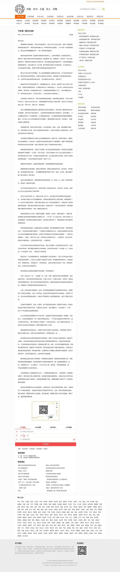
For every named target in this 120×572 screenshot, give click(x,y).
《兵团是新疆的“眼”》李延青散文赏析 (89, 39)
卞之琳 (49, 517)
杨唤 (57, 517)
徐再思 (25, 525)
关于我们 (49, 560)
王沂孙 (47, 528)
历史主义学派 (82, 33)
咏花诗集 (70, 17)
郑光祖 (97, 522)
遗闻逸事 (80, 122)
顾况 (51, 520)
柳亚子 (57, 530)
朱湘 (34, 517)
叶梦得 (27, 528)
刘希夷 (82, 522)
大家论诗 (43, 23)
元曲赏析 (68, 20)
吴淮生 (45, 533)
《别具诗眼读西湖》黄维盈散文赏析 (88, 36)
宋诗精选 (92, 20)
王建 (48, 522)
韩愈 (18, 507)
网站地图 (101, 1)
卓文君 (19, 525)
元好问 (25, 522)
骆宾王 (100, 507)
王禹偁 (45, 504)
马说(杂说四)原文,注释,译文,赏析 (55, 468)
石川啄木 (46, 530)
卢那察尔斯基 (82, 85)
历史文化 (80, 17)
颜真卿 (90, 507)
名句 (35, 9)
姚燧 (81, 528)
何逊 (22, 530)
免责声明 (54, 560)
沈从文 (62, 530)
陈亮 (51, 515)
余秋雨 (83, 530)
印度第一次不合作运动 (84, 73)
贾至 (90, 515)
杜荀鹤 (19, 512)
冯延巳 (42, 515)
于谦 (48, 512)
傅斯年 (56, 533)
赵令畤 (44, 522)
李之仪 (32, 515)
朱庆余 (30, 522)
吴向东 (73, 530)
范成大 (83, 509)
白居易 (27, 501)
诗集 (28, 9)
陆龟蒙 (25, 520)
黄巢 (18, 530)
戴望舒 (25, 517)
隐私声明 (60, 560)
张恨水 (100, 533)
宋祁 (37, 515)
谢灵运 (97, 520)
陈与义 (47, 515)
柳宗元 (23, 507)
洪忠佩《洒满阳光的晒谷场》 (31, 457)
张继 (26, 509)
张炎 (95, 525)
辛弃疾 (70, 501)
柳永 (28, 507)
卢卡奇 (80, 94)
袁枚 (72, 512)
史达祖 (56, 520)
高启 (76, 533)
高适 (46, 509)
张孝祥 (56, 515)
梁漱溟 (61, 533)
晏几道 (66, 507)
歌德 (91, 517)
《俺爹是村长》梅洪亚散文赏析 (87, 42)
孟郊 (60, 501)
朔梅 (87, 530)
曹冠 (59, 525)
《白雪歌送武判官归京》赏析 (26, 485)
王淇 (90, 512)
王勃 (80, 501)
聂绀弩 (52, 530)
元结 (89, 520)
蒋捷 (28, 515)
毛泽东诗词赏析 (95, 107)
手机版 (71, 34)
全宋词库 (52, 563)
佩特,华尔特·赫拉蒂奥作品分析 (27, 465)
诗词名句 (66, 563)
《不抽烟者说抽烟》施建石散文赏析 (88, 51)
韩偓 (29, 520)
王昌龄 (48, 507)
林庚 (60, 528)
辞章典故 (71, 563)
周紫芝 (73, 525)
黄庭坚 (65, 504)
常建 (93, 520)
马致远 (56, 509)
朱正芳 (19, 533)
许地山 (92, 530)
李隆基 (95, 507)
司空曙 (70, 520)
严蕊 (64, 528)
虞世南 (80, 507)
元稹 (24, 504)
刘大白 (62, 517)
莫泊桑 (58, 522)
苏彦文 (77, 522)
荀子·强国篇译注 (23, 468)
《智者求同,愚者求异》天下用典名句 (56, 479)
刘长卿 (92, 501)
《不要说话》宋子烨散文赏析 (86, 48)
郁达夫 (32, 530)
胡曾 (65, 509)
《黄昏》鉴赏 (22, 488)
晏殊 (50, 504)
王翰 (74, 504)
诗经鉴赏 (76, 23)
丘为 (34, 522)
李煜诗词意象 (82, 107)
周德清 (30, 525)
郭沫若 (30, 517)
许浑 (31, 504)
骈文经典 (101, 20)
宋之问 (70, 504)
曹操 (31, 507)
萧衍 (47, 525)
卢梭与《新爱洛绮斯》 (84, 88)
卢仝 (22, 528)
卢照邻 (19, 515)
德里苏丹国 (49, 471)
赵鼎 (82, 525)
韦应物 (51, 501)
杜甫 (41, 501)
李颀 (99, 512)
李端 (65, 520)
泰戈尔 (27, 530)
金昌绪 (80, 515)
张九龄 (50, 509)
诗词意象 (56, 563)
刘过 (65, 515)
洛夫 (67, 517)
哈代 (41, 530)
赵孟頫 (67, 522)
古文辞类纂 (81, 128)
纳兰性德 (90, 504)
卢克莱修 (80, 97)
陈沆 (47, 520)
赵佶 (99, 528)
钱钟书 (71, 533)
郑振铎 (66, 533)
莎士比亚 (25, 536)
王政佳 (35, 533)
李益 (94, 515)
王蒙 (37, 530)
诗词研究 (52, 23)
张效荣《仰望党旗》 (52, 482)
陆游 (31, 501)
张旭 (37, 528)
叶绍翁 (86, 512)
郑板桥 (100, 509)
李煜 (100, 504)
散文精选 (35, 20)
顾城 (87, 517)
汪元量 (43, 520)
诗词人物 (35, 23)
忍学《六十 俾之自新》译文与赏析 (28, 482)
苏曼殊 (19, 536)
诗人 (48, 9)
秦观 (61, 507)
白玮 (96, 530)
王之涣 (79, 504)
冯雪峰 (75, 517)
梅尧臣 (54, 504)
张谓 (51, 525)
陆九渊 (58, 512)
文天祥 (19, 522)
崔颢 (83, 501)
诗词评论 (27, 23)
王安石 (36, 501)
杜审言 (75, 501)
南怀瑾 (51, 533)
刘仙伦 (32, 528)
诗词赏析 (50, 17)
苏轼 (22, 501)
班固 (95, 528)
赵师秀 (80, 512)
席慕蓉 (39, 517)
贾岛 (85, 507)
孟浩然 (45, 501)
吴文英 (25, 512)
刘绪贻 (25, 533)
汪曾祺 (53, 522)
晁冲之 (64, 525)
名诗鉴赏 (101, 23)
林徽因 (78, 530)
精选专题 (95, 1)
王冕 (72, 522)
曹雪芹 (78, 509)
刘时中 (39, 525)
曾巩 (33, 520)
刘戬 (18, 509)
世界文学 (100, 17)
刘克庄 (75, 520)
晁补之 (70, 515)
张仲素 (19, 517)
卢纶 (95, 509)
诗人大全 (20, 497)
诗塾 (55, 9)
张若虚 (95, 512)
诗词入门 (19, 23)
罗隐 (42, 509)
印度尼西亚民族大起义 (84, 79)
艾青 (54, 517)
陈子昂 (61, 509)
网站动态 (70, 560)
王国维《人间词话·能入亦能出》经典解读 (58, 485)
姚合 (39, 512)
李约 (22, 509)
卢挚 (34, 525)
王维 (87, 501)
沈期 (18, 528)
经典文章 (93, 128)
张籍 (98, 515)
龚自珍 (30, 512)
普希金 (19, 520)
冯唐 (63, 522)
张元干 (61, 515)
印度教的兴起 (82, 76)
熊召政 (30, 533)
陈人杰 (42, 528)
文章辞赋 (30, 17)
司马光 (91, 528)
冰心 (70, 517)
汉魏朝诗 (68, 23)
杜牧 (28, 504)
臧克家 (75, 515)
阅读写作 (90, 17)
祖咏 (76, 512)
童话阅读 (60, 20)
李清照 (84, 504)
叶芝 (80, 517)
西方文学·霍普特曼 (23, 473)
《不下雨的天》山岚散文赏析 (86, 57)
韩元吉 (52, 528)
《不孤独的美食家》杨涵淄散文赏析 (88, 54)
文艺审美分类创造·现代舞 (53, 473)
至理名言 (60, 17)
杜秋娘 (64, 512)
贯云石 (87, 522)
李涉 (73, 528)
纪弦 (83, 517)
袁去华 (61, 520)
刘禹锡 (19, 504)
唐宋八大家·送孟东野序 (52, 465)
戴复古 (100, 525)
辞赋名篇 (19, 20)
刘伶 (77, 528)
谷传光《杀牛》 (22, 471)
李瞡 (24, 515)
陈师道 (80, 533)
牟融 (73, 509)
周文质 (92, 522)
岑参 (43, 507)
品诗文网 (20, 17)
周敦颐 (35, 512)
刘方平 (86, 515)
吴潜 (91, 525)
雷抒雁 (96, 517)
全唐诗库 (47, 563)
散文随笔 (76, 20)
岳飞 (30, 509)
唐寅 (38, 509)
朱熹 (34, 509)
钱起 (96, 501)
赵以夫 (39, 522)
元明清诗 (60, 23)
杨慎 (68, 512)
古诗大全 (40, 17)
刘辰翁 (80, 520)
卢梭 (79, 91)
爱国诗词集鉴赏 (95, 110)
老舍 (100, 530)
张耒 (68, 525)
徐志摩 (44, 517)
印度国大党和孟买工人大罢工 (86, 82)
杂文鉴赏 (92, 23)
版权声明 (65, 560)
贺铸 (87, 509)
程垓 (55, 525)
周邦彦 (75, 507)
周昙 (69, 509)
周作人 (67, 530)
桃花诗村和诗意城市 (52, 476)
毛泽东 (53, 512)
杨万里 (57, 507)
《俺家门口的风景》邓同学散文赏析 (88, 45)
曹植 (52, 507)
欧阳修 (60, 504)
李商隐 (36, 504)
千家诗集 (84, 23)
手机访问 (89, 1)
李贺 (39, 507)
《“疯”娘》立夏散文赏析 (85, 60)
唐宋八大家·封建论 (23, 476)
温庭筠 (65, 501)
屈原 (35, 507)
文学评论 (52, 20)
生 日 (19, 439)
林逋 (41, 504)
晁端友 (38, 520)
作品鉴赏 (43, 20)
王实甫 (86, 528)
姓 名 (19, 431)
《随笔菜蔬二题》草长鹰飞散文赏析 (56, 490)
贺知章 (44, 512)
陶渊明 (96, 504)
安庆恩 (40, 533)
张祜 (95, 533)
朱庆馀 (91, 533)
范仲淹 (56, 501)
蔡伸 (85, 520)
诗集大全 (61, 563)
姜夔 (91, 509)
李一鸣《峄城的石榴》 (30, 456)
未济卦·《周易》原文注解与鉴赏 (27, 479)
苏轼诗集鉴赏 (82, 110)
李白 (18, 501)
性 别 (19, 435)
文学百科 (84, 20)
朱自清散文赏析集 (83, 113)
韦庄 (70, 507)
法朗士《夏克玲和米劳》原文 (54, 488)
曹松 (43, 525)
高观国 (87, 525)
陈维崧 (86, 533)
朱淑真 (69, 528)
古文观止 (27, 20)
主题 (42, 9)
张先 (56, 528)
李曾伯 (78, 525)
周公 (19, 490)
